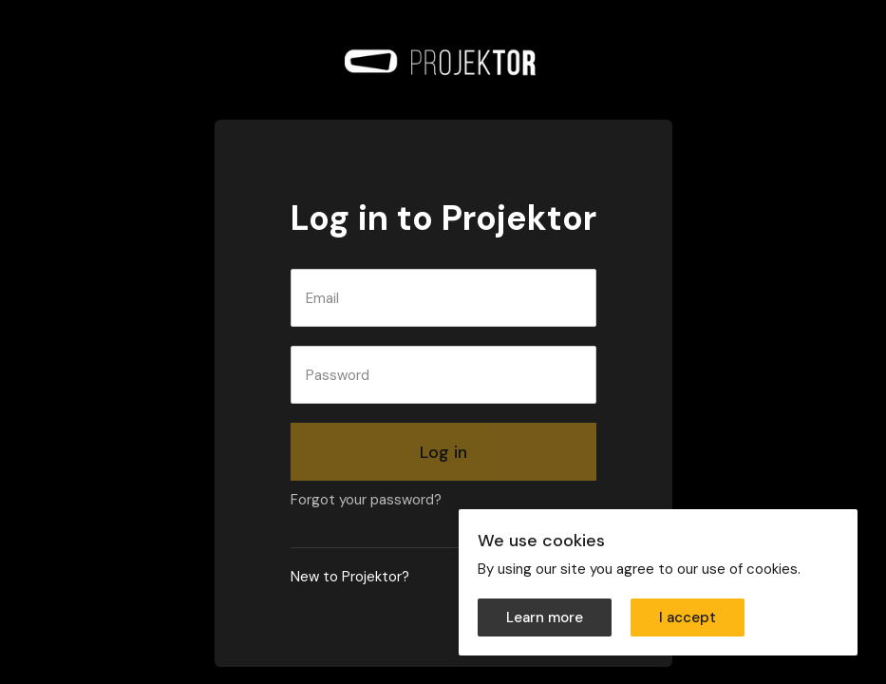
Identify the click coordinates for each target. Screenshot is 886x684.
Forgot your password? (366, 499)
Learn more (544, 617)
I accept (687, 617)
